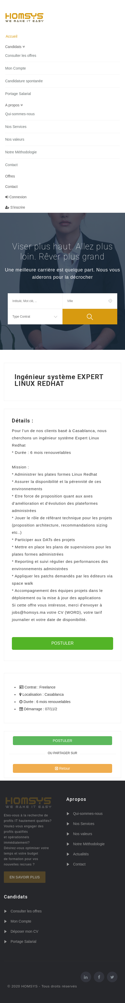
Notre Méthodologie (21, 152)
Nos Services (15, 127)
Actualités (81, 854)
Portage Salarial (18, 94)
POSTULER (62, 643)
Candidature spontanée (24, 81)
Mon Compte (15, 68)
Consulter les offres (20, 55)
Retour (62, 768)
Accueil (11, 36)
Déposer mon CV (24, 931)
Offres (10, 176)
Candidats (15, 47)
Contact (11, 165)
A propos (14, 105)
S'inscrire (15, 207)
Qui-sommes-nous (20, 114)
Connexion (16, 197)
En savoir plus (25, 877)
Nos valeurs (14, 139)
